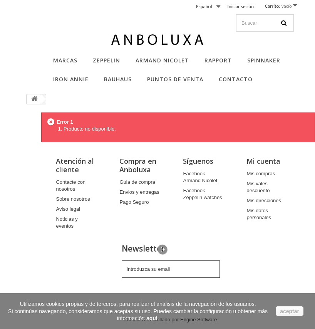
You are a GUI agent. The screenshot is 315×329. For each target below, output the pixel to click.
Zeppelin (106, 60)
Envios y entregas (139, 192)
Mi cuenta (263, 161)
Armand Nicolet (162, 60)
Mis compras (260, 173)
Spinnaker (263, 60)
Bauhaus (118, 79)
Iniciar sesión (240, 6)
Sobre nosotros (73, 199)
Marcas (65, 60)
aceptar (289, 311)
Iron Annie (71, 79)
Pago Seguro (134, 202)
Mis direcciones (263, 200)
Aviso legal (68, 209)
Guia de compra (137, 182)
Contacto (236, 79)
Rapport (218, 60)
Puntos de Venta (175, 79)
